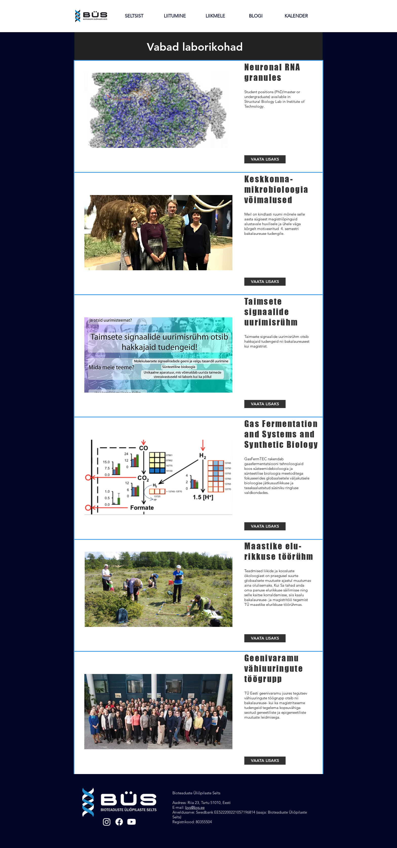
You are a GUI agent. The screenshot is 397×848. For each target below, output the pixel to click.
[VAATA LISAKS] (265, 159)
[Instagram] (107, 822)
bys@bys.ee (195, 807)
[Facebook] (119, 822)
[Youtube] (131, 822)
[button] (134, 16)
